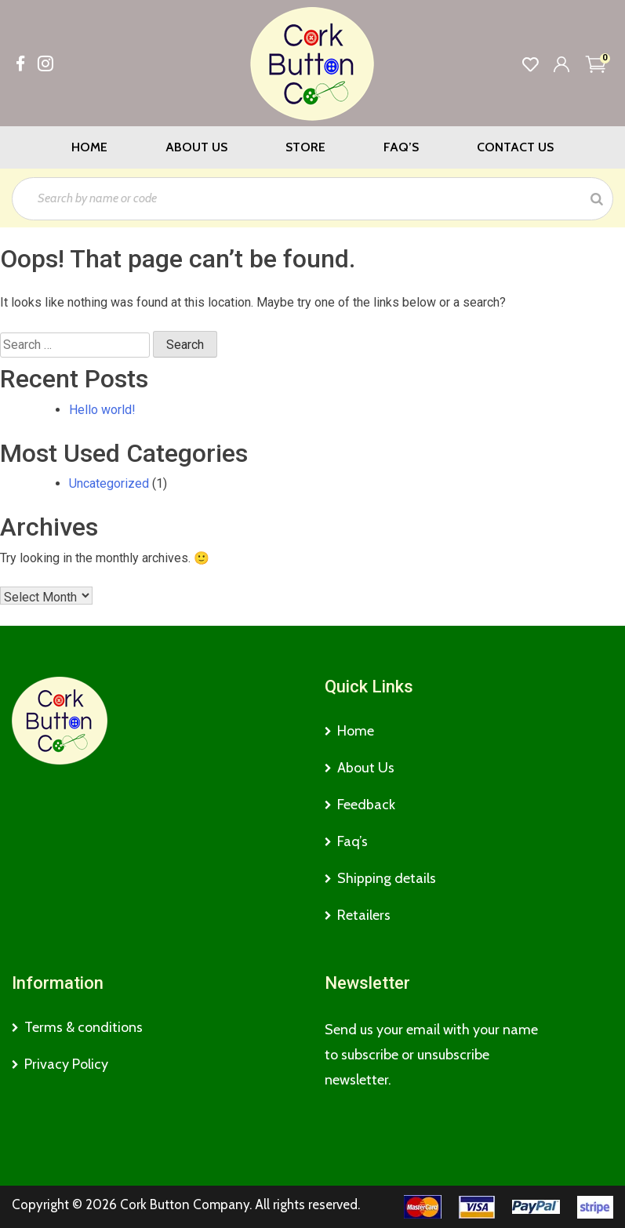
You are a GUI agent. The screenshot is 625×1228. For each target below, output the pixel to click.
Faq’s (401, 147)
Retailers (364, 915)
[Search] (596, 199)
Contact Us (515, 147)
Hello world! (102, 409)
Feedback (366, 804)
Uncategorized (109, 483)
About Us (196, 147)
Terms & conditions (83, 1027)
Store (305, 147)
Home (89, 147)
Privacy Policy (66, 1064)
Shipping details (386, 878)
